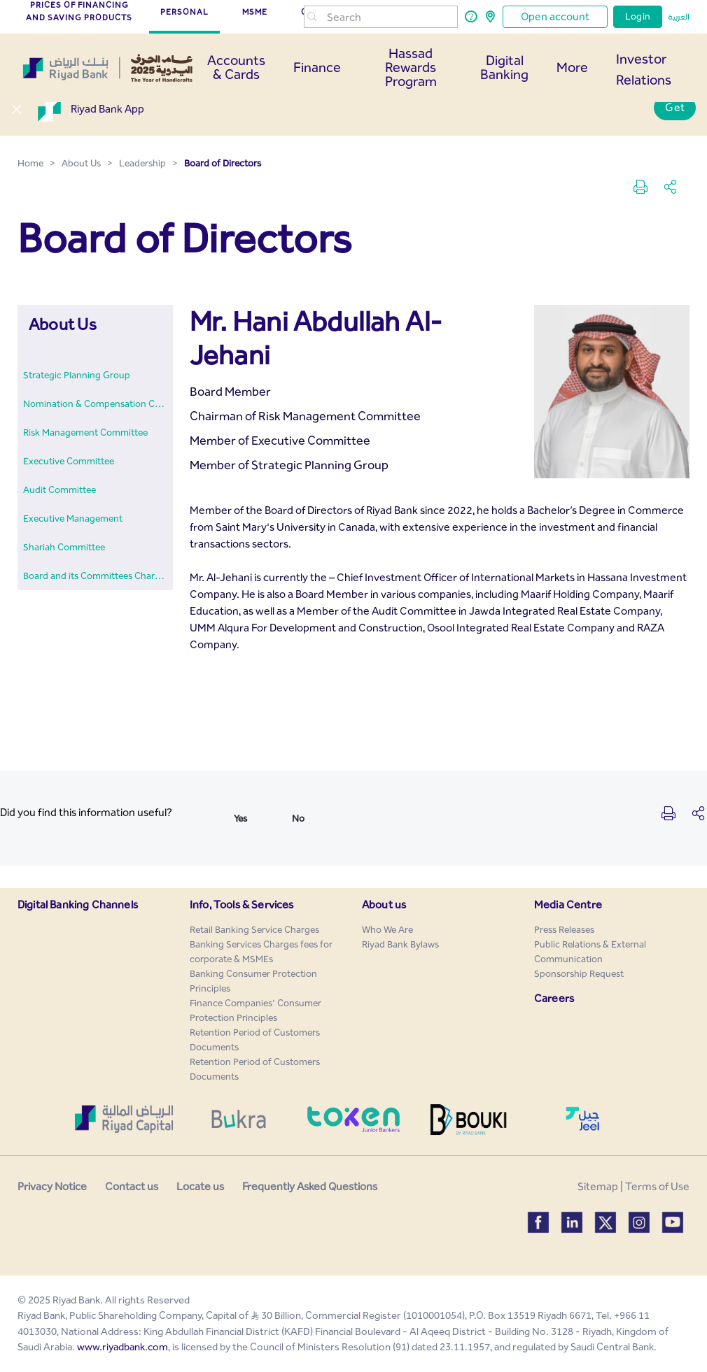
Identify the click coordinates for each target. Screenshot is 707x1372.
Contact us (131, 1186)
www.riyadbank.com (122, 1347)
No (298, 818)
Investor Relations (643, 69)
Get (675, 107)
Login (637, 16)
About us (384, 904)
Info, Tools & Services (242, 904)
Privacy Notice (52, 1186)
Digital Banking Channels (78, 904)
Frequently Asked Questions (309, 1186)
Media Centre (568, 904)
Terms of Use (657, 1186)
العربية (679, 17)
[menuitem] (77, 375)
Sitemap (598, 1186)
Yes (240, 818)
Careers (554, 998)
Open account (555, 16)
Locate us (200, 1186)
